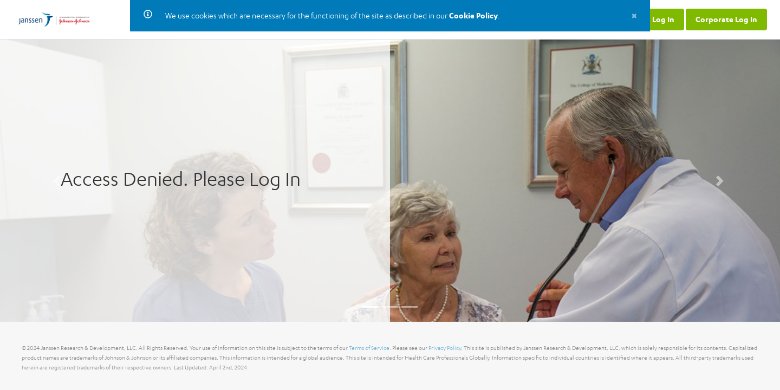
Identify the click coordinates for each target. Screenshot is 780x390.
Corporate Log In (726, 19)
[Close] (634, 15)
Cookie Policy (473, 15)
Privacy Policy (444, 348)
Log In (663, 19)
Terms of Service (369, 348)
